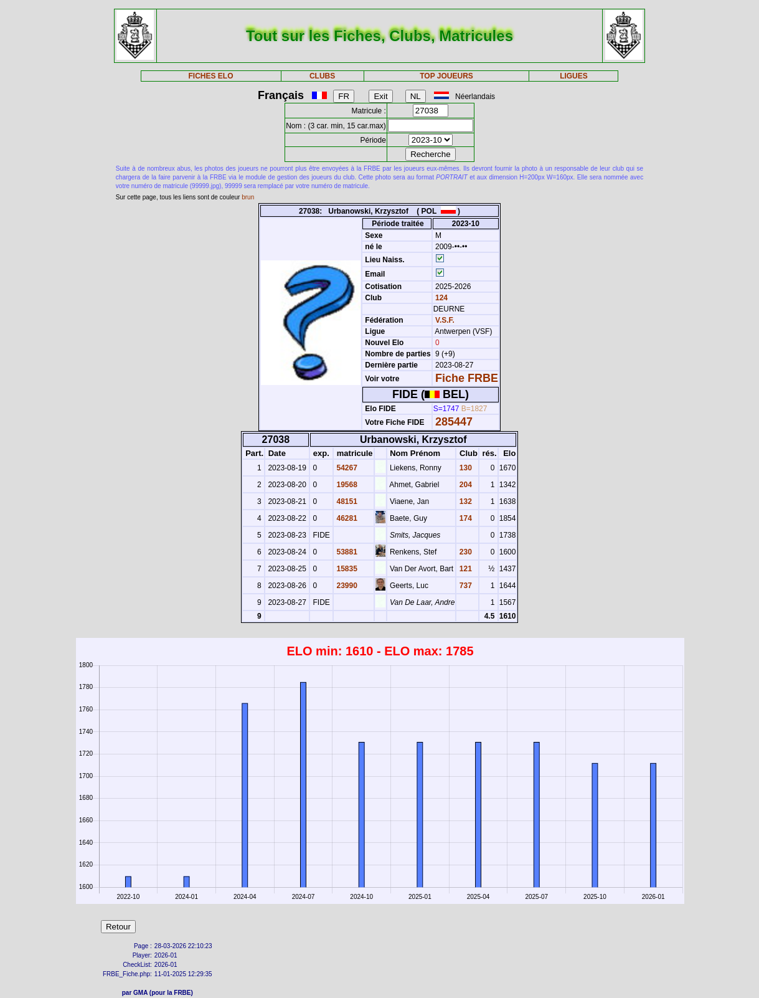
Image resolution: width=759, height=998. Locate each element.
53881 (345, 552)
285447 (454, 422)
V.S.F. (445, 320)
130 (464, 467)
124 (440, 297)
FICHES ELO (211, 76)
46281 (345, 518)
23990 (345, 585)
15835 (345, 568)
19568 (345, 484)
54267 (345, 467)
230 (464, 552)
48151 (345, 501)
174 (464, 518)
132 (464, 501)
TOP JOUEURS (446, 76)
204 (464, 484)
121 (464, 568)
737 (464, 585)
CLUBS (322, 76)
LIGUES (574, 76)
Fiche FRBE (466, 378)
